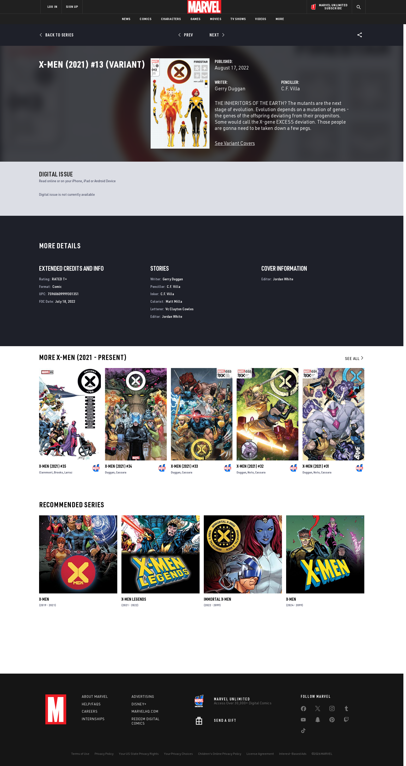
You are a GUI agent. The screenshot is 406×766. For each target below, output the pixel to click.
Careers (90, 712)
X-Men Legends (133, 648)
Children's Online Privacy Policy (219, 754)
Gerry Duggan (152, 111)
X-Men (44, 648)
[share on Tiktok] (303, 731)
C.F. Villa (251, 111)
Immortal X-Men (217, 648)
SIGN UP (72, 7)
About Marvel (95, 696)
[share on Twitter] (317, 709)
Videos (260, 19)
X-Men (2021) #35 (52, 515)
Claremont (46, 522)
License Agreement (260, 754)
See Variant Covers (157, 153)
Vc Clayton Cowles (179, 358)
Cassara (121, 522)
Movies (215, 19)
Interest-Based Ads (292, 754)
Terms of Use (80, 754)
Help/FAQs (91, 704)
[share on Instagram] (332, 709)
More (280, 19)
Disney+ (139, 704)
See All (354, 408)
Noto (251, 522)
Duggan (110, 522)
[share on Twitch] (346, 720)
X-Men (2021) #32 (250, 515)
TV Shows (238, 19)
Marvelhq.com (145, 712)
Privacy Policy (104, 754)
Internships (93, 719)
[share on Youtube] (303, 720)
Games (195, 19)
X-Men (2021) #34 (118, 515)
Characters (171, 19)
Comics (145, 19)
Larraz (68, 522)
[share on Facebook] (303, 709)
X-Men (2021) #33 (184, 515)
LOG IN (52, 7)
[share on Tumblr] (346, 709)
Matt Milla (174, 351)
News (126, 19)
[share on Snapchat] (317, 720)
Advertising (143, 696)
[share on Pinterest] (332, 720)
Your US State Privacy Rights (139, 754)
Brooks (58, 522)
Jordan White (172, 366)
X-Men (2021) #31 (316, 515)
